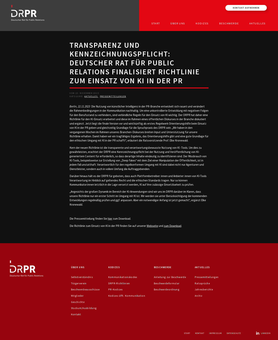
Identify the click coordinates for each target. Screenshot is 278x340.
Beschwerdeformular (167, 283)
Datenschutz (234, 333)
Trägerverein (79, 283)
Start (155, 23)
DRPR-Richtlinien (119, 283)
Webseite (152, 226)
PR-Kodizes (115, 289)
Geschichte (78, 302)
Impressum (215, 333)
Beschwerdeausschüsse (85, 289)
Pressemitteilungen (113, 96)
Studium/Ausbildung (84, 308)
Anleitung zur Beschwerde (170, 277)
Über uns (177, 23)
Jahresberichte (204, 289)
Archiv (199, 295)
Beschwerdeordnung (166, 289)
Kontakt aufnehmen (246, 7)
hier (110, 218)
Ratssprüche (202, 283)
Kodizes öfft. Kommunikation (126, 295)
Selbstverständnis (82, 277)
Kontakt (76, 314)
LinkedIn (263, 333)
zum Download (172, 226)
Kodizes (202, 23)
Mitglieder (77, 295)
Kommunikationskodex (122, 277)
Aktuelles (257, 23)
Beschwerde (229, 23)
